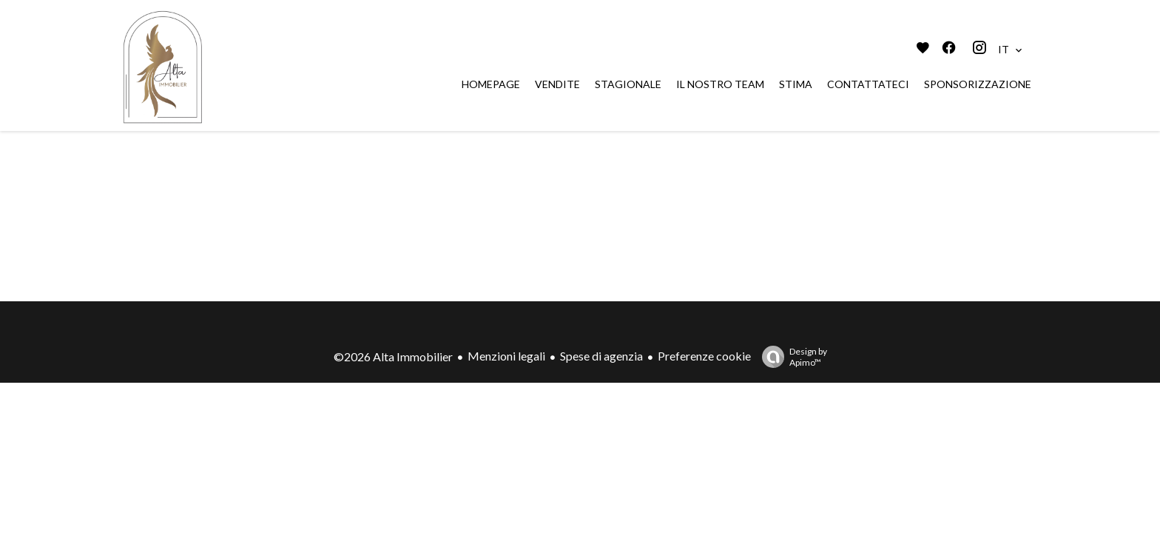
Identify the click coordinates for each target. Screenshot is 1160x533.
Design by (791, 357)
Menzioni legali (506, 356)
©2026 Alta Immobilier (393, 356)
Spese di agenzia (601, 356)
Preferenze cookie (704, 356)
